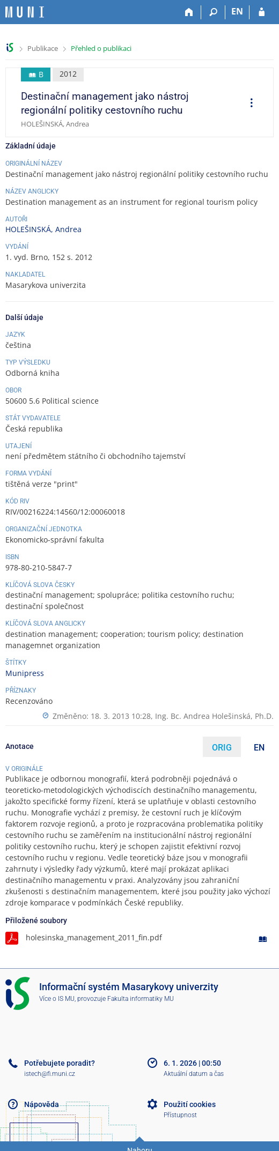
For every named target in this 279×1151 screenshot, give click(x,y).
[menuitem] (248, 104)
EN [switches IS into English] (237, 11)
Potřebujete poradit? (59, 1063)
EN (259, 747)
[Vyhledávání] (213, 12)
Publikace (42, 48)
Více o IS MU (57, 999)
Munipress (24, 673)
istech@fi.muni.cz (49, 1074)
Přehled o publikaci (101, 48)
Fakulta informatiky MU (140, 999)
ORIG (222, 747)
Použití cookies (190, 1104)
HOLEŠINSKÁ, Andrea (43, 229)
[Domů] (189, 12)
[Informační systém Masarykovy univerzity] (24, 12)
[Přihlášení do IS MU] (261, 12)
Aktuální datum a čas (194, 1074)
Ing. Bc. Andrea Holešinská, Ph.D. (214, 716)
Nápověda (41, 1104)
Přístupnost (180, 1115)
